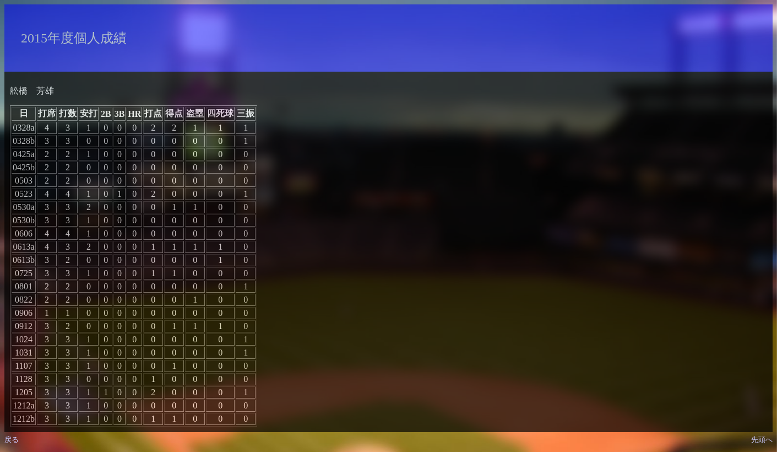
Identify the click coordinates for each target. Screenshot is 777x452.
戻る (11, 439)
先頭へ (762, 439)
